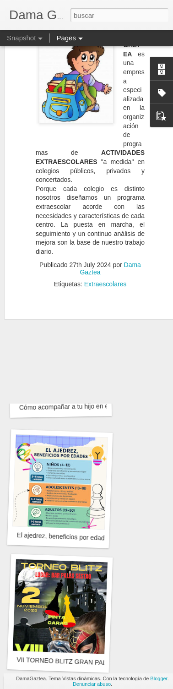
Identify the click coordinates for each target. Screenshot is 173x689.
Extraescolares (105, 264)
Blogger (158, 678)
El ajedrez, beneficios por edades (63, 536)
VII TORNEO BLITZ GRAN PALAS (65, 661)
